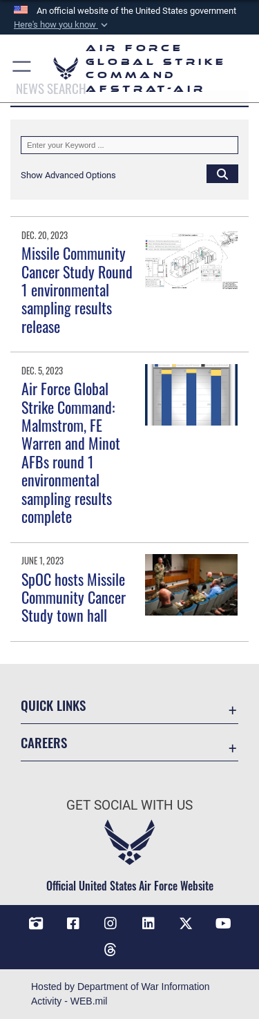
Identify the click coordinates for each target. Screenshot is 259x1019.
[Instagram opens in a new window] (110, 923)
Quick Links (53, 705)
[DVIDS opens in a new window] (36, 923)
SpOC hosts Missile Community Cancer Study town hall (73, 597)
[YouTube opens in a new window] (223, 923)
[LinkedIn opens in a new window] (148, 923)
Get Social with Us (129, 805)
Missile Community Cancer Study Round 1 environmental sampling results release (77, 289)
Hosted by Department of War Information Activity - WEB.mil (120, 994)
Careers (44, 742)
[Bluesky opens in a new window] (148, 944)
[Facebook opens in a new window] (73, 923)
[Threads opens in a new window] (110, 950)
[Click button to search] (222, 173)
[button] (62, 25)
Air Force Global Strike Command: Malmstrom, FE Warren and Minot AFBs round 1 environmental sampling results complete (70, 452)
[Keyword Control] (129, 145)
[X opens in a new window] (185, 923)
